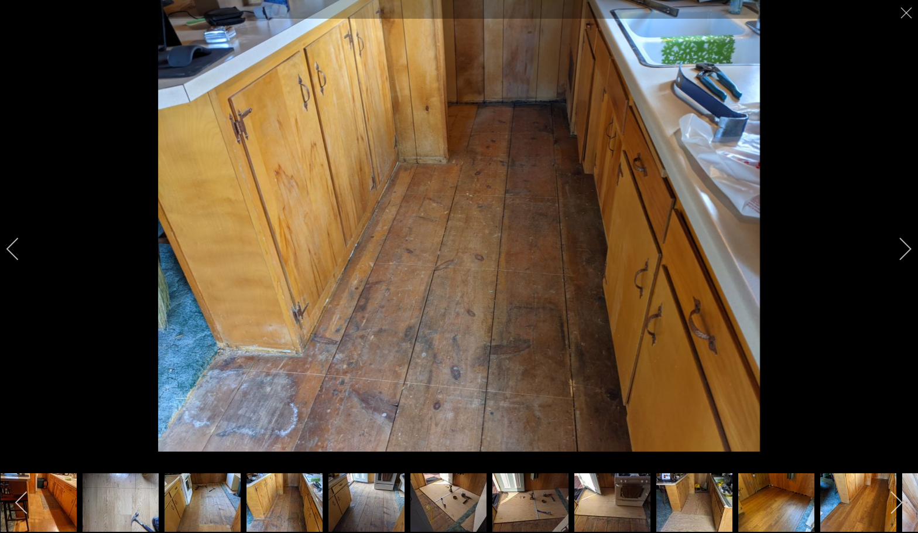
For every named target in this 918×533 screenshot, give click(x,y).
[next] (897, 249)
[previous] (20, 249)
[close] (907, 13)
